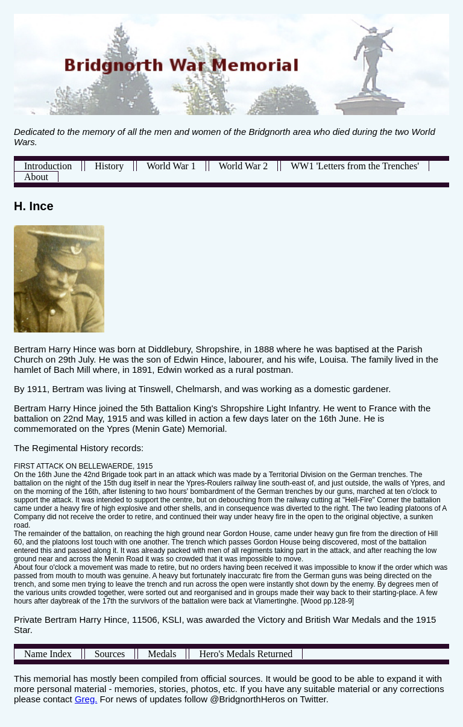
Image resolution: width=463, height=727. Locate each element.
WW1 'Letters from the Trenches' (355, 166)
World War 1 (171, 166)
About (36, 177)
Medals (162, 654)
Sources (110, 654)
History (109, 166)
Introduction (48, 166)
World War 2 (243, 166)
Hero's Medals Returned (245, 654)
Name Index (48, 654)
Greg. (86, 699)
